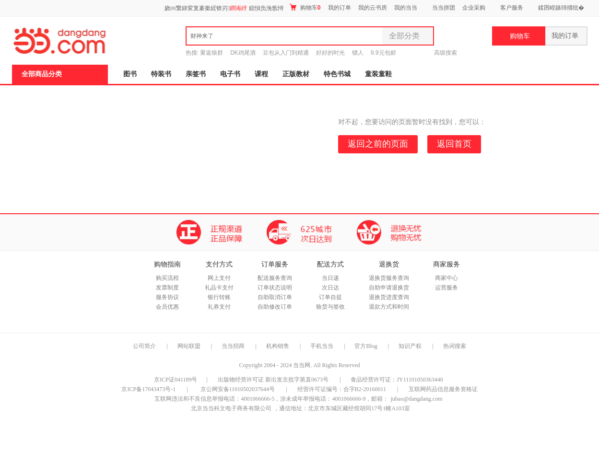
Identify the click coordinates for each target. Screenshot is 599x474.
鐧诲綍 (238, 8)
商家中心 (446, 278)
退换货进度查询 (389, 297)
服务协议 (167, 297)
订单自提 (330, 297)
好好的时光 (330, 52)
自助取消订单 (275, 297)
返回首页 (454, 144)
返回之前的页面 (378, 144)
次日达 (330, 287)
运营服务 (446, 287)
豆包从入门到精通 (286, 52)
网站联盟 (188, 346)
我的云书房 (372, 7)
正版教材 (295, 74)
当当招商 (233, 346)
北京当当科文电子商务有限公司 (231, 408)
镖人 (358, 52)
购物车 (304, 7)
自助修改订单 (275, 306)
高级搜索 (445, 52)
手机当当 (321, 346)
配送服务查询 (275, 278)
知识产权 (411, 346)
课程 (261, 74)
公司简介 (144, 346)
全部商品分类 (42, 74)
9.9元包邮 (383, 52)
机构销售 (277, 346)
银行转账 (219, 297)
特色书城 (337, 74)
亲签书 (196, 74)
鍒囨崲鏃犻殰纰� (561, 7)
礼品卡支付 (219, 287)
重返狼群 (211, 52)
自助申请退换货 (389, 287)
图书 (130, 74)
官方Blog (365, 346)
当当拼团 (443, 7)
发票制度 (167, 287)
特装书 (161, 74)
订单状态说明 (275, 287)
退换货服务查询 (389, 278)
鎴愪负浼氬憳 (266, 8)
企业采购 (473, 7)
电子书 (230, 74)
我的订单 (339, 7)
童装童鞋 (378, 74)
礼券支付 (219, 306)
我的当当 (405, 7)
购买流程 (167, 278)
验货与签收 (330, 306)
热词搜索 (454, 346)
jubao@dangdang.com (416, 398)
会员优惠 (167, 306)
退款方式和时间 (389, 306)
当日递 (330, 278)
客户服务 (511, 7)
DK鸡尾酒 (243, 52)
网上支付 (219, 278)
